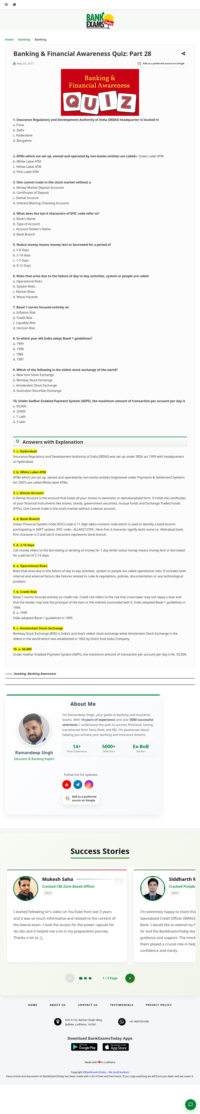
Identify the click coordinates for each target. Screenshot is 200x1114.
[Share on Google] (161, 63)
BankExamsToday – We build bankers (107, 1101)
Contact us (88, 1034)
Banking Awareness (42, 674)
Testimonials (122, 1034)
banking (20, 674)
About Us (58, 1034)
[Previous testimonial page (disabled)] (70, 1007)
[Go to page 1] (80, 1007)
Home (9, 39)
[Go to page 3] (90, 1007)
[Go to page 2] (85, 1007)
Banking (24, 39)
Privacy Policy (159, 1034)
